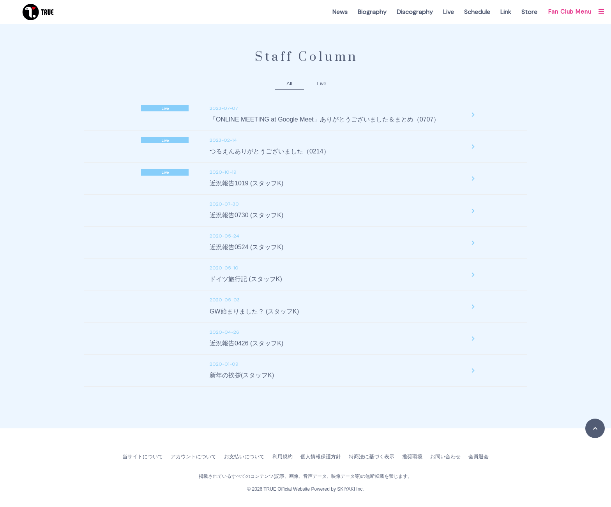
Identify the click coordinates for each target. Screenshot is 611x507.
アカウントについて (193, 456)
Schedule (477, 12)
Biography (372, 12)
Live (448, 12)
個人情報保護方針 (320, 456)
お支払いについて (244, 456)
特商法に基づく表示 (371, 456)
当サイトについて (142, 456)
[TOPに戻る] (595, 428)
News (340, 12)
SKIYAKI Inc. (350, 489)
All (289, 83)
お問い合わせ (445, 456)
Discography (415, 12)
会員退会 (478, 456)
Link (505, 12)
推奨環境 (412, 456)
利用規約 (282, 456)
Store (529, 12)
